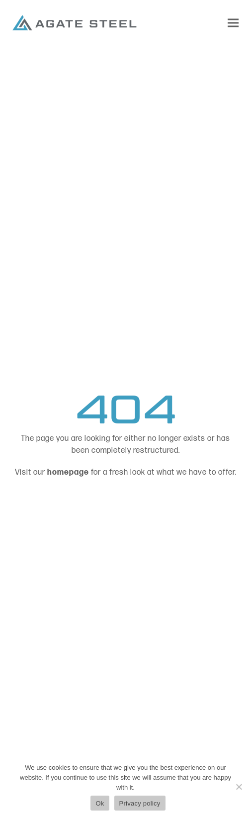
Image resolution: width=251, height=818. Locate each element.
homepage (68, 472)
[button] (233, 22)
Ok (99, 803)
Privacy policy (140, 803)
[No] (239, 787)
